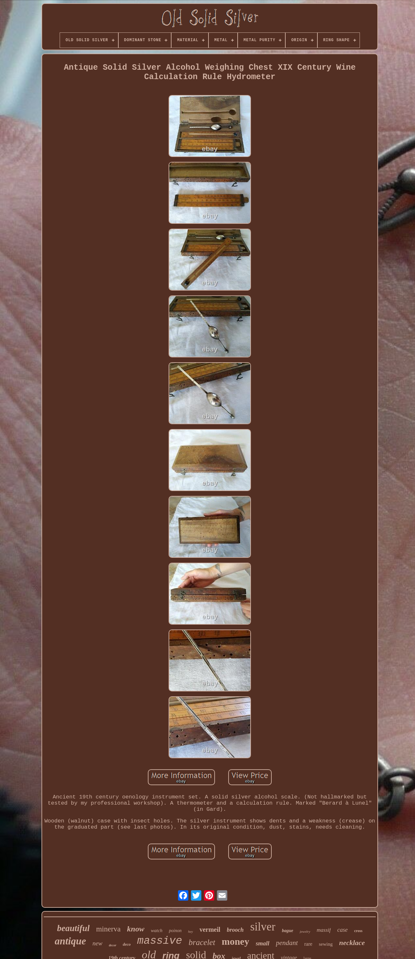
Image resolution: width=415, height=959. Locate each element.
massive (159, 941)
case (342, 930)
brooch (235, 930)
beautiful (73, 928)
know (135, 929)
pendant (287, 943)
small (262, 943)
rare (308, 944)
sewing (326, 944)
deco (127, 944)
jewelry (305, 931)
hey (190, 931)
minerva (108, 929)
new (97, 943)
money (235, 941)
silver (263, 926)
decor (112, 945)
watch (156, 930)
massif (324, 930)
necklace (352, 943)
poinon (175, 930)
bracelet (202, 942)
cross (358, 931)
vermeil (209, 929)
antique (70, 941)
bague (287, 930)
